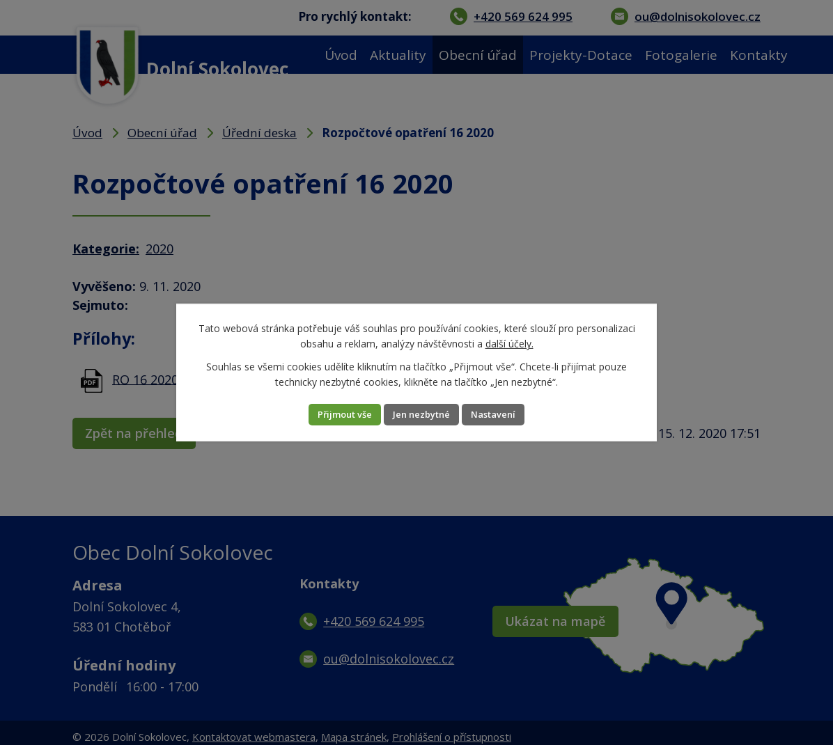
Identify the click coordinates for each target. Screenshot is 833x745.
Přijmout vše (327, 414)
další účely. (509, 343)
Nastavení (511, 414)
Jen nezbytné (422, 414)
